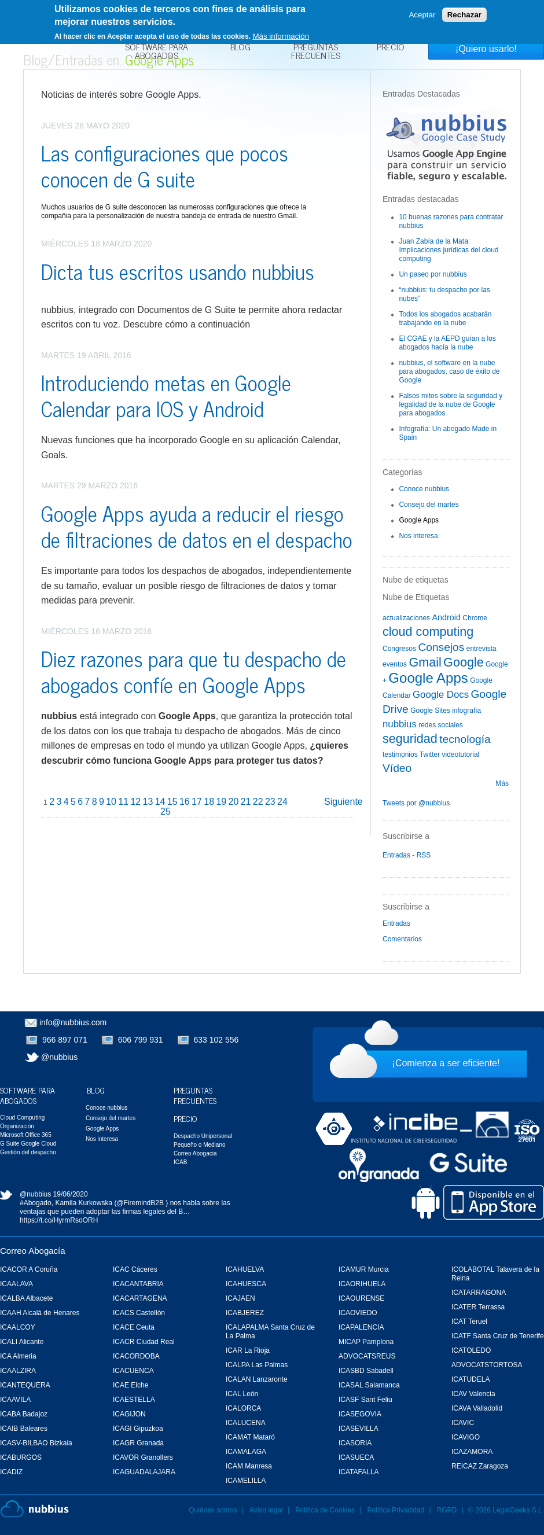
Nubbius (34, 1509)
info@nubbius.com (72, 1022)
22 (258, 802)
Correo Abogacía (32, 1251)
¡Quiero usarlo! (486, 49)
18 (209, 802)
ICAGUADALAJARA (144, 1472)
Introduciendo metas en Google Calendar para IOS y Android (166, 395)
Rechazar (464, 14)
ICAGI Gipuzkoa (138, 1428)
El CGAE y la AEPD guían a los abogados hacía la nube (447, 342)
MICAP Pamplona (366, 1342)
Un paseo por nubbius (432, 274)
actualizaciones (406, 618)
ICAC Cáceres (135, 1269)
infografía (466, 710)
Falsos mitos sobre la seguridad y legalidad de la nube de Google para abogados (450, 404)
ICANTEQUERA (25, 1385)
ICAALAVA (16, 1284)
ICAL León (242, 1394)
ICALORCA (243, 1408)
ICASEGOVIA (360, 1414)
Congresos (399, 649)
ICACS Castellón (139, 1313)
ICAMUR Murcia (364, 1269)
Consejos (441, 647)
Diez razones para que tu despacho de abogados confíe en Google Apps (193, 671)
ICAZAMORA (471, 1452)
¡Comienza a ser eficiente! (446, 1063)
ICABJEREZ (245, 1313)
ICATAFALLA (359, 1472)
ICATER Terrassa (478, 1307)
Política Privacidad (396, 1510)
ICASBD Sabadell (366, 1371)
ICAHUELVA (245, 1269)
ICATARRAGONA (478, 1293)
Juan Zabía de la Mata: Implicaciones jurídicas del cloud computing (448, 250)
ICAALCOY (17, 1327)
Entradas (396, 923)
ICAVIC (462, 1423)
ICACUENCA (133, 1371)
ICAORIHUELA (362, 1284)
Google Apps (419, 520)
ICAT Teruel (469, 1321)
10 (111, 802)
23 (270, 802)
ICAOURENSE (361, 1298)
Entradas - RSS (407, 855)
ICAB (180, 1162)
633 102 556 (216, 1039)
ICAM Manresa (249, 1466)
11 (123, 802)
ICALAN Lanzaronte (257, 1379)
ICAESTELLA (134, 1400)
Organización (17, 1126)
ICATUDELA (470, 1379)
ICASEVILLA (358, 1428)
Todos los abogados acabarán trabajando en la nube (445, 318)
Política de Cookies (325, 1510)
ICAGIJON (129, 1414)
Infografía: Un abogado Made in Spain (448, 433)
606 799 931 (140, 1039)
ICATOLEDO (471, 1350)
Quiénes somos (213, 1510)
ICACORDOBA (136, 1356)
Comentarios (402, 939)
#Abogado (36, 1203)
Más (502, 783)
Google (463, 662)
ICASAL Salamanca (369, 1385)
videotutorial (461, 754)
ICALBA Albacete (26, 1298)
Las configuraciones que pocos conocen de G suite (164, 165)
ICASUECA (356, 1457)
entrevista (481, 649)
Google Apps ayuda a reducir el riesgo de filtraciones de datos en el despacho (196, 526)
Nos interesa (418, 536)
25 (165, 811)
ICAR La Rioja (248, 1350)
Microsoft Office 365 (26, 1135)
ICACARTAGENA (140, 1298)
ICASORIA (355, 1443)
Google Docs (441, 694)
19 (221, 802)
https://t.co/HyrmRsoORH (59, 1220)
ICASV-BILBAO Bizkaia (36, 1443)
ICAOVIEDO (358, 1313)
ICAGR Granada (138, 1443)
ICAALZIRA (18, 1371)
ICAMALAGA (246, 1452)
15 (172, 802)
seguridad (410, 738)
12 (135, 802)
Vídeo (397, 768)
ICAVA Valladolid (476, 1408)
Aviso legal (266, 1510)
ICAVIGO (465, 1437)
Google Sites (430, 710)
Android (446, 617)
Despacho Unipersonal (203, 1136)
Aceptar (422, 14)
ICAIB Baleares (23, 1428)
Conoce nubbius (424, 489)
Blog (240, 48)
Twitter (430, 754)
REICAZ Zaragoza (479, 1466)
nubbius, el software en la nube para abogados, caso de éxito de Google (449, 371)
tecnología (465, 739)
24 (282, 802)
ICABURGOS (21, 1457)
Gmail (425, 662)
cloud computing (428, 631)
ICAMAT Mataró (250, 1437)
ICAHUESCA (246, 1284)
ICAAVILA (15, 1400)
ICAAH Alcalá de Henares (39, 1313)
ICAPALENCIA (361, 1327)
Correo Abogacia (195, 1153)
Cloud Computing (22, 1117)
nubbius (400, 724)
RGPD (447, 1510)
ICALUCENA (246, 1423)
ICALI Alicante (21, 1342)
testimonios (400, 754)
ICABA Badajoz (23, 1414)
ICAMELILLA (246, 1481)
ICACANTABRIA (138, 1284)
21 (246, 802)
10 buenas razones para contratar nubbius (451, 221)
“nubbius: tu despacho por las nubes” (444, 294)
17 (197, 802)
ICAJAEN (240, 1298)
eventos (395, 664)
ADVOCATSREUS (367, 1356)
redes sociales (440, 725)
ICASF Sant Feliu (365, 1400)
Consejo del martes (428, 504)
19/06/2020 (70, 1194)
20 (234, 802)
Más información (280, 36)
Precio (391, 48)
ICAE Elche (130, 1385)
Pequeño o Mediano (200, 1145)
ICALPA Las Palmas (257, 1365)
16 (184, 802)
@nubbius (59, 1057)
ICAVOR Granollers (143, 1457)
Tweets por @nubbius (416, 803)
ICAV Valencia (473, 1394)
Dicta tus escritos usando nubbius (177, 271)
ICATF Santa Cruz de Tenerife (497, 1336)
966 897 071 (64, 1039)
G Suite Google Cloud (28, 1143)
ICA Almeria (18, 1356)
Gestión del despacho (28, 1152)
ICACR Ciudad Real (144, 1342)
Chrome (474, 618)
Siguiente (343, 802)
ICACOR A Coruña (28, 1269)
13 (148, 802)
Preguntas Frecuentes (315, 52)
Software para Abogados (156, 52)
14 (160, 802)
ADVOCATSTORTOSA (486, 1365)
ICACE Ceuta (134, 1327)
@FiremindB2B (140, 1203)
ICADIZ (11, 1472)
